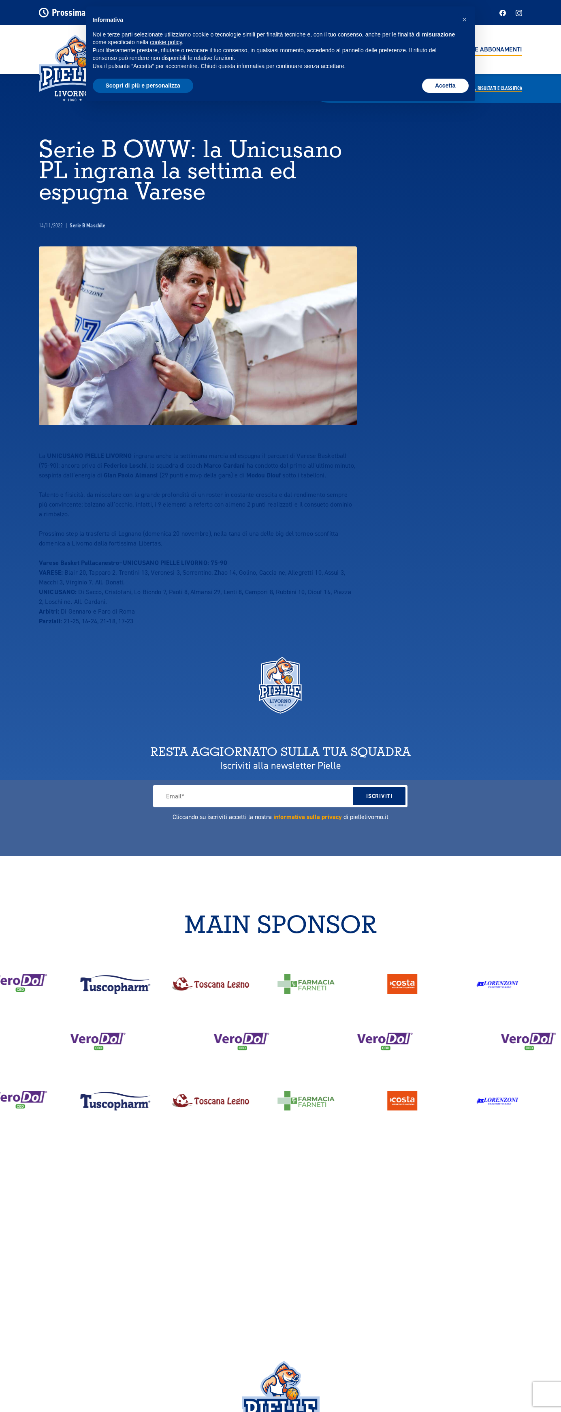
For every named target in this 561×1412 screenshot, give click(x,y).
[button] (464, 19)
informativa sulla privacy (307, 817)
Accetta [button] (445, 85)
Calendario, (487, 88)
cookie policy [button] (166, 42)
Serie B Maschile (87, 225)
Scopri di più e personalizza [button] (143, 85)
